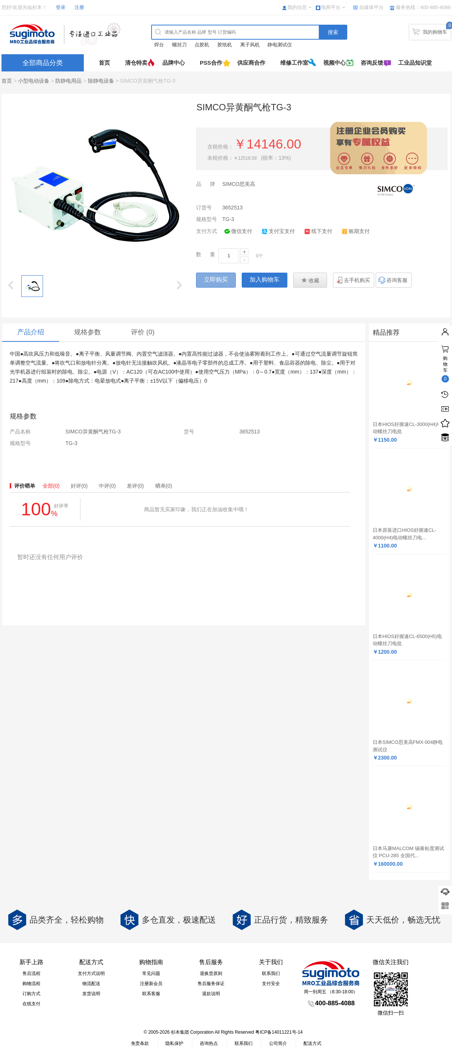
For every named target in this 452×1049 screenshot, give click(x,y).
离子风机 (250, 44)
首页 (104, 62)
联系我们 (271, 973)
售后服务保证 (211, 983)
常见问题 (151, 973)
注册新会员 (151, 983)
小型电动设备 (33, 81)
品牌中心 (173, 62)
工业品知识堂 (415, 62)
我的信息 (297, 7)
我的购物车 (435, 32)
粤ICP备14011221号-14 (279, 1032)
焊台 (159, 44)
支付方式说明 (91, 973)
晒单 (163, 485)
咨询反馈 (372, 62)
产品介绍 (30, 332)
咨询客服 (397, 280)
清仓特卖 (136, 62)
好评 (79, 485)
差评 (135, 485)
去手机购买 (357, 280)
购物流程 (31, 983)
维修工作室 (294, 62)
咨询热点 (209, 1043)
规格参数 (87, 332)
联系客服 (151, 993)
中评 (107, 485)
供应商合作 (251, 62)
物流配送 (91, 983)
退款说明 (211, 993)
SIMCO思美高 (238, 184)
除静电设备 (101, 81)
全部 (51, 485)
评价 (143, 332)
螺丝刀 (179, 44)
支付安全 (271, 983)
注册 (79, 7)
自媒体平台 (371, 7)
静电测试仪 (280, 44)
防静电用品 (68, 81)
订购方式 (31, 993)
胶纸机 (224, 44)
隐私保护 (174, 1043)
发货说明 (91, 993)
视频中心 (334, 62)
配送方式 (312, 1043)
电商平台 (331, 7)
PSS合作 (211, 62)
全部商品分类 (42, 63)
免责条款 (140, 1043)
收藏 (310, 280)
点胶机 (202, 44)
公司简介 (278, 1043)
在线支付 (31, 1003)
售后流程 (31, 973)
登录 (60, 7)
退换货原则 (211, 973)
